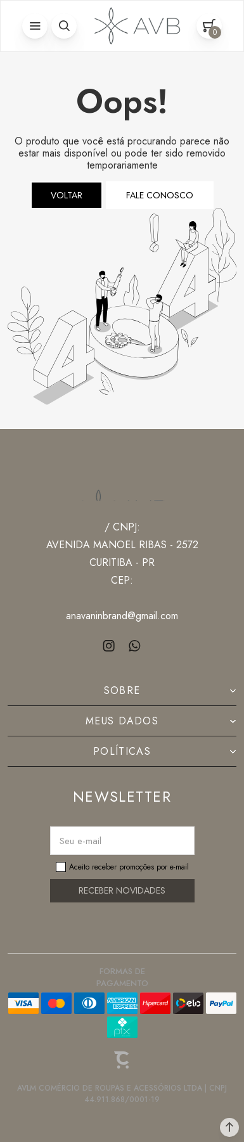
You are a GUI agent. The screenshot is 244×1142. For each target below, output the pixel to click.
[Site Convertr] (122, 1060)
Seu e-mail (80, 841)
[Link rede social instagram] (109, 646)
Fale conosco (159, 195)
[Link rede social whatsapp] (135, 646)
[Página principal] (134, 26)
